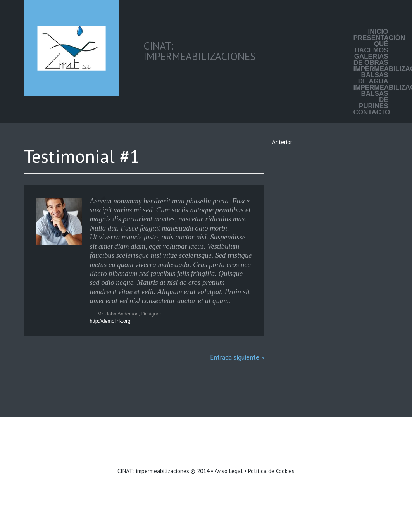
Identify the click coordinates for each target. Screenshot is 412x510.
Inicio (378, 32)
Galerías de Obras (370, 59)
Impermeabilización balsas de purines (370, 96)
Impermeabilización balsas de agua (370, 75)
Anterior (282, 142)
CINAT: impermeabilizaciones (153, 471)
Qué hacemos (371, 47)
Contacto (370, 112)
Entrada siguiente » (237, 357)
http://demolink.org (110, 321)
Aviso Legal (229, 471)
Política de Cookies (271, 471)
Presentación (370, 38)
